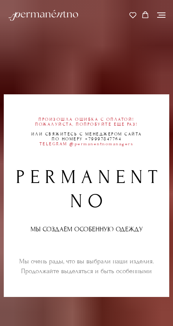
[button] (132, 14)
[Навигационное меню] (161, 15)
